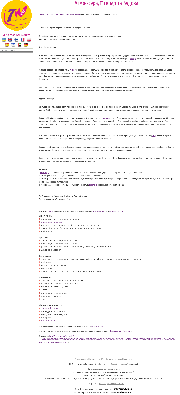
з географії (49, 211)
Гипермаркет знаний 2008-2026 (111, 384)
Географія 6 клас (73, 14)
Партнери (109, 359)
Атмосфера (44, 172)
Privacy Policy (94, 359)
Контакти (118, 359)
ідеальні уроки (50, 308)
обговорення (48, 321)
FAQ (102, 359)
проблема (93, 185)
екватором (106, 118)
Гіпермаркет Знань (47, 14)
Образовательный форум (120, 331)
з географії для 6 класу (117, 211)
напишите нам (97, 326)
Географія (60, 14)
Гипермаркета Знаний (108, 364)
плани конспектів (98, 211)
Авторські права (81, 359)
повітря (133, 59)
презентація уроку (52, 222)
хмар (154, 135)
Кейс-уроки (127, 359)
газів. (72, 70)
